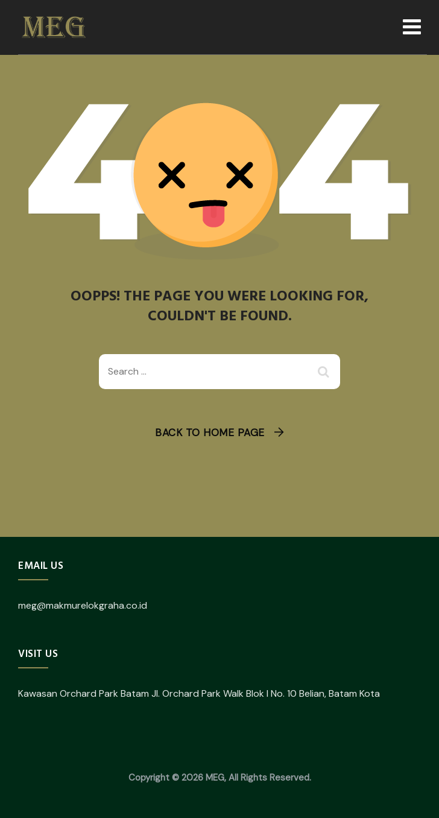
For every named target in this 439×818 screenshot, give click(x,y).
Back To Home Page (210, 432)
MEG (215, 778)
